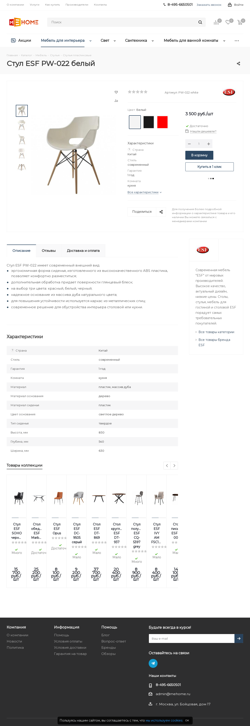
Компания (16, 596)
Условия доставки (70, 616)
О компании (17, 604)
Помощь (61, 604)
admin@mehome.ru (173, 663)
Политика (15, 616)
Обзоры (108, 623)
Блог (105, 604)
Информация (66, 596)
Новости (14, 610)
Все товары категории (216, 332)
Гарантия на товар (70, 623)
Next (174, 466)
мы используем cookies (164, 720)
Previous (167, 466)
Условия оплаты (68, 610)
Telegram (153, 632)
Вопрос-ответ (113, 610)
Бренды (108, 616)
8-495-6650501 (168, 654)
